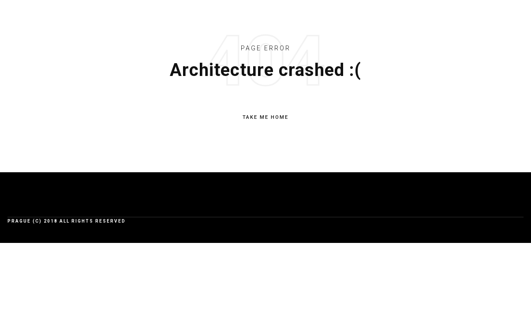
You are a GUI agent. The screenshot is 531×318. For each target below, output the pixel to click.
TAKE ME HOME (265, 117)
